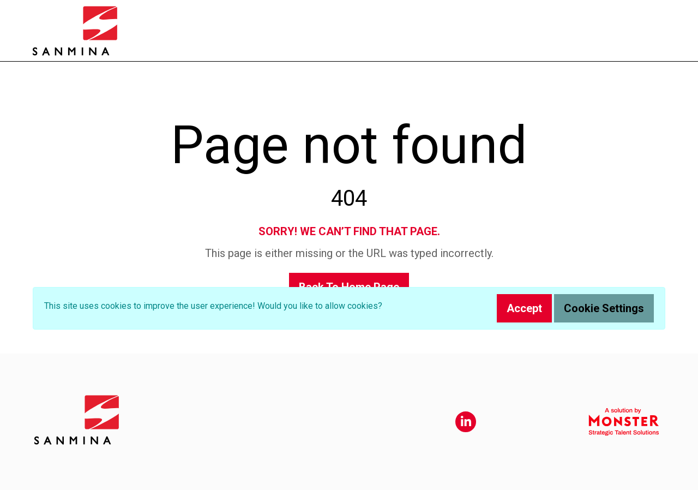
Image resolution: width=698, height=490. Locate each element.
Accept (524, 308)
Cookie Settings (604, 308)
